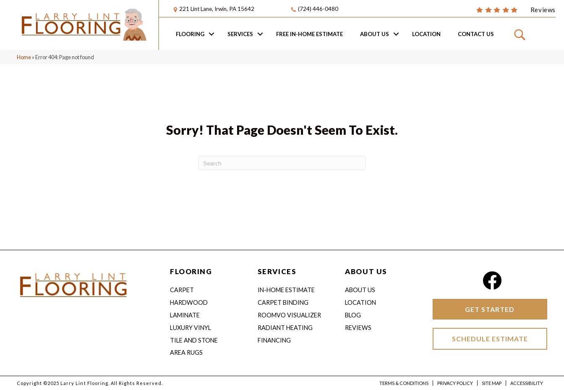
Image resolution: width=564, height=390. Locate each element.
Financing (274, 340)
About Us (374, 34)
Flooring (190, 34)
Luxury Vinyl (190, 327)
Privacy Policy (455, 383)
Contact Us (476, 34)
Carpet (182, 289)
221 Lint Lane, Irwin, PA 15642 (216, 8)
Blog (353, 315)
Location (426, 34)
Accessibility (526, 383)
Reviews (358, 327)
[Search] (282, 163)
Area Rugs (186, 352)
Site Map (491, 383)
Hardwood (189, 302)
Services (240, 34)
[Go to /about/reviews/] (516, 9)
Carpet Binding (283, 302)
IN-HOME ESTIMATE (286, 289)
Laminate (185, 315)
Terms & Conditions (403, 383)
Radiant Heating (285, 327)
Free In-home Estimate (309, 34)
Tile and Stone (194, 340)
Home (24, 57)
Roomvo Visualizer (289, 315)
